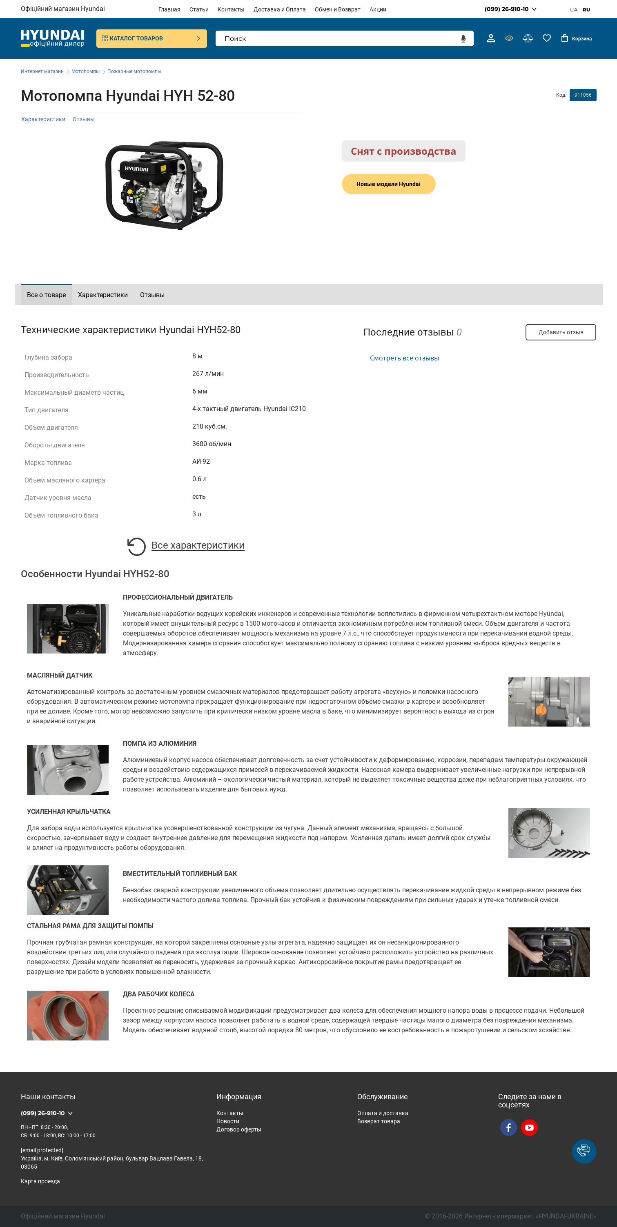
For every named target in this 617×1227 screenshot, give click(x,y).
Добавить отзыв (561, 332)
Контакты (231, 9)
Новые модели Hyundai (388, 184)
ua (574, 10)
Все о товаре (46, 295)
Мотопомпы (85, 71)
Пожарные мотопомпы (134, 71)
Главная (169, 9)
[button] (584, 1151)
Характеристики (43, 119)
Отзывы (84, 119)
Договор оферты (238, 1129)
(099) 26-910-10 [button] (507, 9)
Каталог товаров (151, 38)
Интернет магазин (42, 71)
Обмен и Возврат (338, 9)
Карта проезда (40, 1181)
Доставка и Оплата (280, 9)
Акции (378, 9)
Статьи (199, 9)
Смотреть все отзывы (404, 357)
